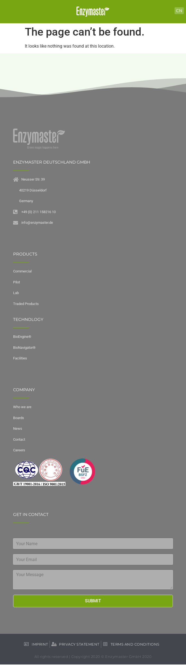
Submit (93, 600)
